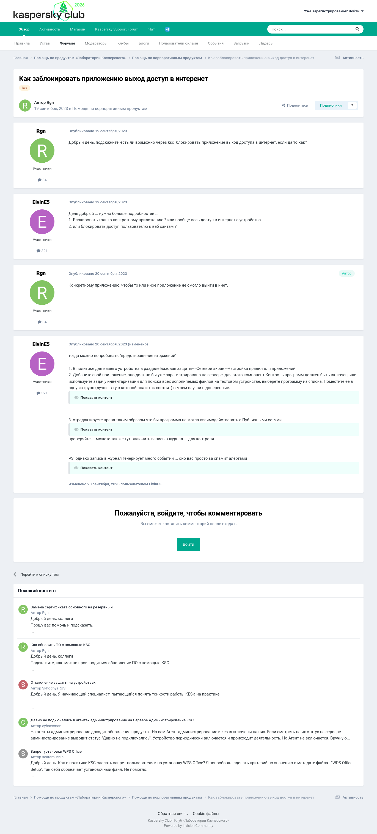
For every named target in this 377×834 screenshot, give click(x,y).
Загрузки (241, 43)
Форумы (67, 43)
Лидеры (266, 43)
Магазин (77, 29)
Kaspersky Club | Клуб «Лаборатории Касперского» (188, 820)
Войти (188, 544)
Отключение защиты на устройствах (63, 682)
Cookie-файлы (206, 813)
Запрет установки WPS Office (56, 751)
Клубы (123, 43)
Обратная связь (173, 813)
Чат (151, 29)
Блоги (144, 43)
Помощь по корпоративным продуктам (109, 108)
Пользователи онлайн (178, 43)
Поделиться (295, 105)
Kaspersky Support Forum (117, 29)
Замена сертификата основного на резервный (71, 607)
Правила (22, 43)
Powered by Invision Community (188, 826)
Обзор (23, 31)
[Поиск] (296, 29)
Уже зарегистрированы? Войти (334, 11)
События (216, 43)
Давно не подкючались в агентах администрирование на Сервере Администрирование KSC (112, 720)
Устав (45, 43)
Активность (49, 29)
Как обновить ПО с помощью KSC (60, 644)
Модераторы (96, 43)
